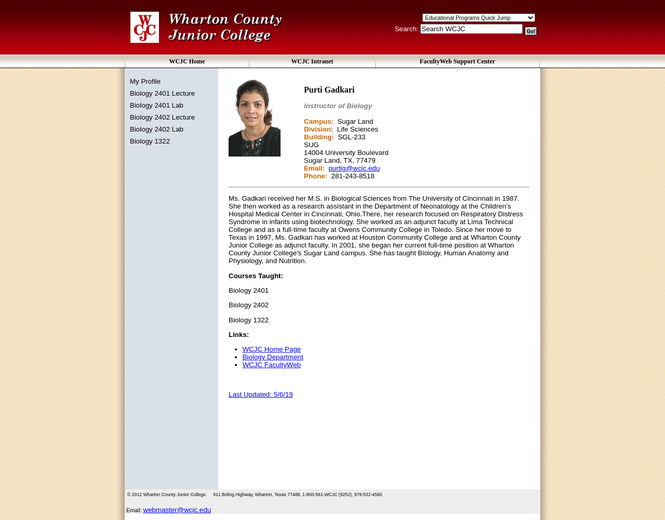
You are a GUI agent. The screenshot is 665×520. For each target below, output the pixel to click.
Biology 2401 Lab (156, 105)
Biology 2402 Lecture (162, 117)
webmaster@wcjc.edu (177, 510)
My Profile (145, 81)
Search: (408, 29)
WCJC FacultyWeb (272, 365)
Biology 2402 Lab (156, 129)
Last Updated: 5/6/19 (261, 394)
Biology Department (273, 357)
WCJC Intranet (312, 61)
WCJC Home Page (272, 349)
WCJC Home (187, 61)
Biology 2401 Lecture (162, 93)
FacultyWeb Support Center (457, 61)
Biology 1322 (150, 141)
